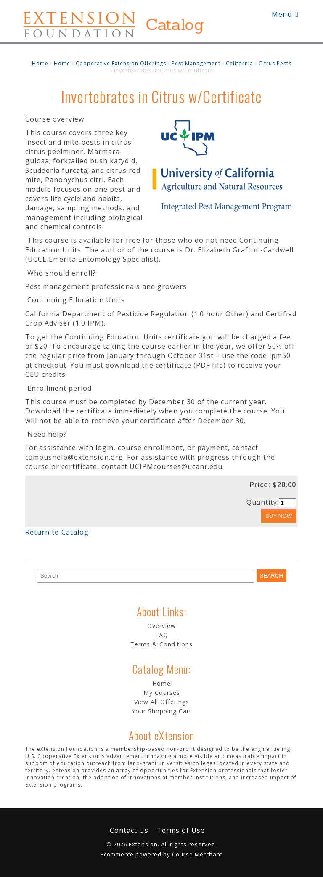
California (239, 63)
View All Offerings (161, 702)
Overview (161, 626)
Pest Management (196, 63)
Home (40, 63)
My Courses (161, 693)
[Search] (145, 576)
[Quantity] (287, 502)
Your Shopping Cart (162, 711)
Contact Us (129, 830)
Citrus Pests (275, 63)
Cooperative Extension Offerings (121, 63)
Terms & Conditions (161, 644)
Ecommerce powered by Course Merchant (161, 854)
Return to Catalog (57, 532)
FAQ (161, 635)
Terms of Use (181, 830)
